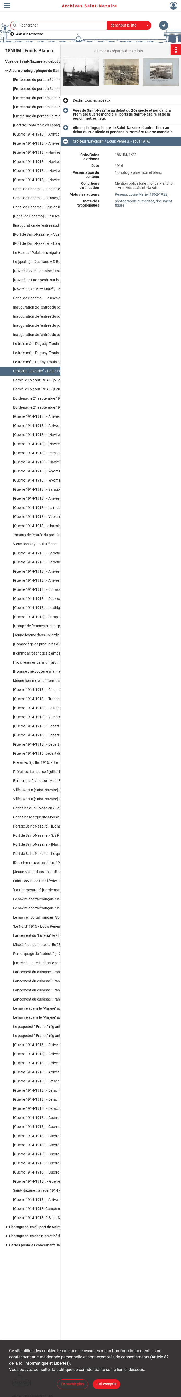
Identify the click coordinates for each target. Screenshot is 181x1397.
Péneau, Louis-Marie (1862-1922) (142, 194)
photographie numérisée (134, 201)
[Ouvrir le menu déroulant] (7, 6)
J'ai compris (106, 1384)
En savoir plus (72, 1384)
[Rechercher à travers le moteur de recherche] (61, 25)
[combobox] (129, 25)
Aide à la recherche (29, 34)
